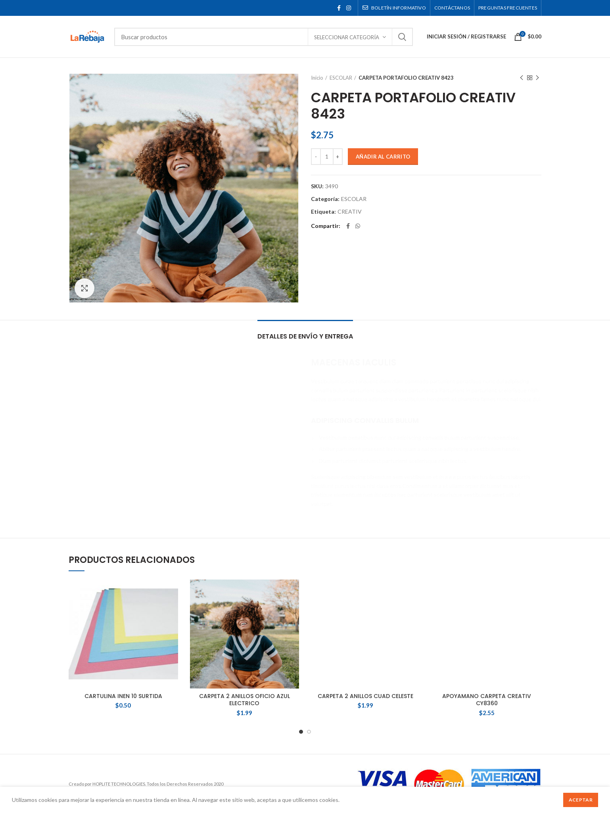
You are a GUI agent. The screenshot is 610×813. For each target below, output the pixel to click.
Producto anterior (521, 78)
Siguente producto (537, 78)
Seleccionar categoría (346, 37)
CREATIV (350, 212)
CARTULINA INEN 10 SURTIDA (123, 696)
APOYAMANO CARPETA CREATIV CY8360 (486, 608)
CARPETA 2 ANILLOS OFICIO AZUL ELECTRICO (244, 699)
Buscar (402, 37)
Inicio (317, 78)
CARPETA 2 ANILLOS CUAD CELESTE (365, 604)
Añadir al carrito (383, 156)
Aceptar (581, 800)
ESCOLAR (341, 78)
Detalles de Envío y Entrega (305, 336)
